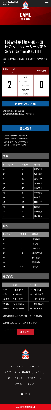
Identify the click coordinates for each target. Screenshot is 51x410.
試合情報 (26, 372)
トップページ (16, 366)
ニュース (32, 366)
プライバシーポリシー (25, 383)
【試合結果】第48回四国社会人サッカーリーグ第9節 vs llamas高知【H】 (25, 46)
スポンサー (33, 377)
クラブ (38, 372)
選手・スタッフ (15, 377)
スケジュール (11, 372)
